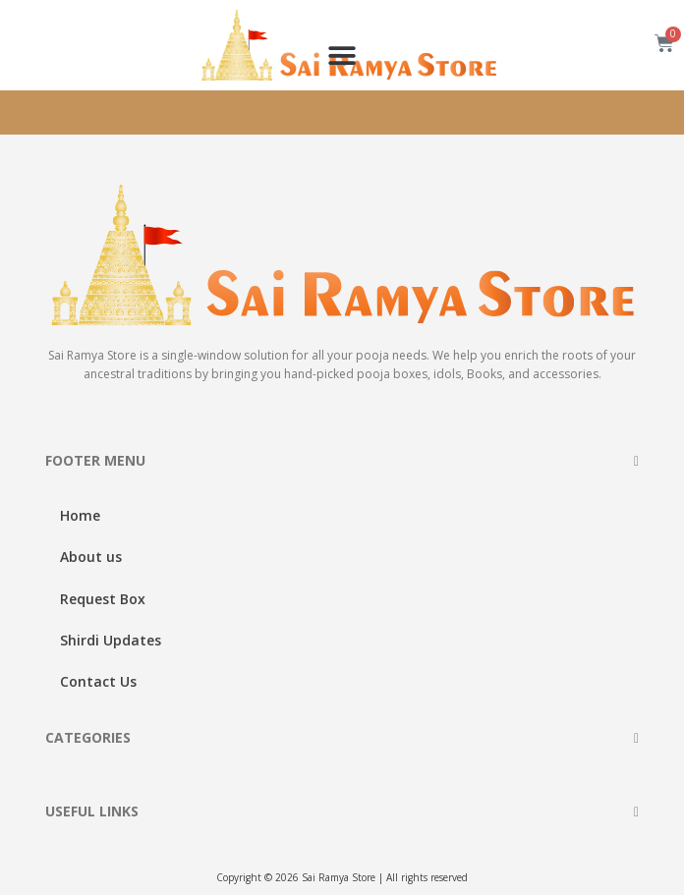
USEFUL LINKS (92, 811)
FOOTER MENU (95, 460)
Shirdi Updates (110, 640)
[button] (342, 55)
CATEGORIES (88, 737)
